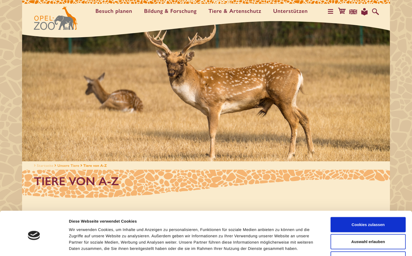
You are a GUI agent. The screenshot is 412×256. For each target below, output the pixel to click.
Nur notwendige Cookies (368, 239)
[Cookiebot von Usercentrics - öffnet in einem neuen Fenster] (34, 246)
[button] (344, 12)
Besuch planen (115, 11)
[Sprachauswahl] (354, 12)
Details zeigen (279, 245)
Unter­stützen (291, 11)
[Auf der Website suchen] (376, 12)
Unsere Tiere (68, 165)
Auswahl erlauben (368, 222)
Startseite (43, 165)
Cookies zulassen (368, 204)
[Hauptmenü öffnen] (333, 12)
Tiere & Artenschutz (236, 11)
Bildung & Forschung (171, 11)
